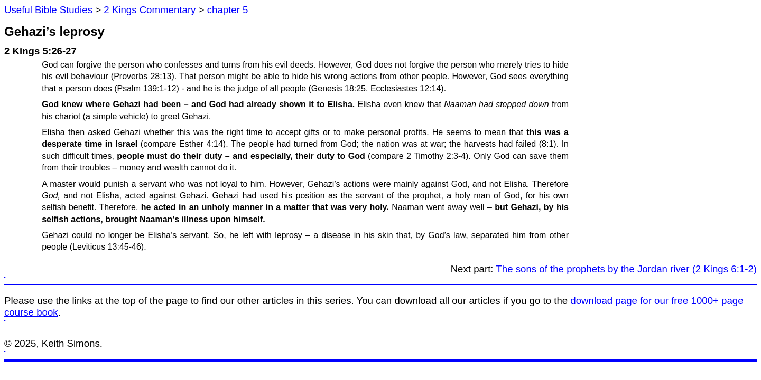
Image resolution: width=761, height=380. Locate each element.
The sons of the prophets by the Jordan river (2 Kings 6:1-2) (626, 268)
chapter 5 (227, 9)
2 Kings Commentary (150, 9)
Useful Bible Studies (48, 9)
